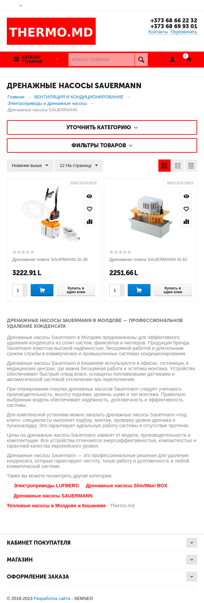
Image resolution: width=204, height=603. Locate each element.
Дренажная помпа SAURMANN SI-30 (50, 259)
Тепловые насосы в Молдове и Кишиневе (56, 505)
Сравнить (89, 221)
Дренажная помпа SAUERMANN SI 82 (148, 259)
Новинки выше (30, 165)
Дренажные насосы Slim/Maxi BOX (126, 485)
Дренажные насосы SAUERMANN (53, 495)
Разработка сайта (52, 598)
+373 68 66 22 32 (174, 20)
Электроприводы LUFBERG (46, 485)
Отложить (89, 208)
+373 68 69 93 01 (174, 26)
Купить (42, 290)
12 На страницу (79, 165)
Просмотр (89, 196)
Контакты (158, 31)
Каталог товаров (32, 59)
